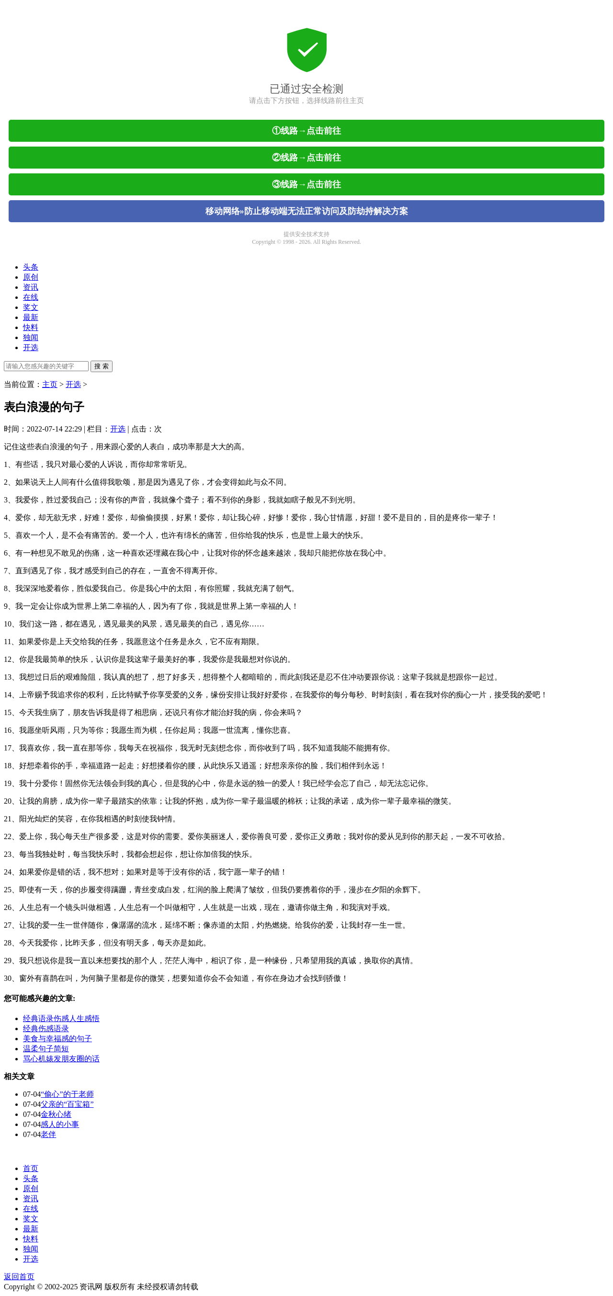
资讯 (30, 287)
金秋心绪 (56, 1114)
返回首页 (19, 1277)
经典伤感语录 (46, 1028)
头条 (30, 267)
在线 (30, 297)
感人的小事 (60, 1124)
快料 (30, 327)
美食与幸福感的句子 (57, 1039)
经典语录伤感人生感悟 (61, 1018)
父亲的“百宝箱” (67, 1104)
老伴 (48, 1134)
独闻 (30, 337)
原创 (30, 277)
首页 (30, 1168)
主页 (49, 384)
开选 (30, 347)
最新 (30, 317)
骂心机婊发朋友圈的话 (61, 1059)
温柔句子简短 (46, 1049)
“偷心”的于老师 (67, 1094)
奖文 (30, 307)
